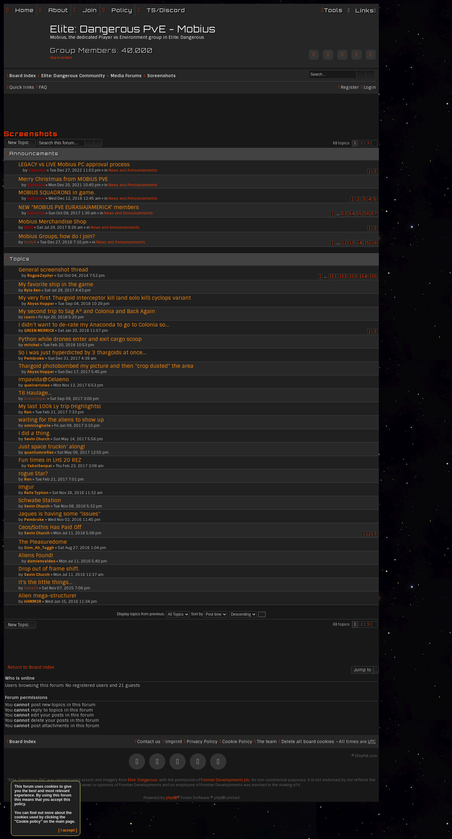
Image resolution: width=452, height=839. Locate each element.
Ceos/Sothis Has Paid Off (49, 527)
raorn (29, 317)
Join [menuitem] (90, 10)
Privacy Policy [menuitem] (202, 741)
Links (364, 10)
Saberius (37, 170)
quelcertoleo (37, 385)
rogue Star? (33, 473)
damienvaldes (41, 561)
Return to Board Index (31, 667)
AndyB (30, 242)
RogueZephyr (40, 275)
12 (344, 243)
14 (359, 243)
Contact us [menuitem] (148, 741)
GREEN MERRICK (39, 330)
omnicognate (37, 425)
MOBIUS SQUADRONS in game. (56, 192)
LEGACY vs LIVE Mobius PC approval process (74, 164)
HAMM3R (32, 601)
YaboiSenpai (39, 465)
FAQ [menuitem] (43, 87)
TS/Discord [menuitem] (166, 10)
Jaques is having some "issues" (59, 513)
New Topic (18, 142)
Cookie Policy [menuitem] (237, 741)
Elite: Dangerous (142, 779)
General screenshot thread (53, 269)
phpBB (171, 797)
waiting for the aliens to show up (61, 419)
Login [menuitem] (370, 87)
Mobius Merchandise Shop (52, 221)
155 (373, 276)
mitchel (31, 344)
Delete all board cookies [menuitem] (307, 741)
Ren (28, 412)
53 (344, 213)
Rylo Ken (32, 290)
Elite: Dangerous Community (73, 75)
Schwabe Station (39, 500)
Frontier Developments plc (225, 779)
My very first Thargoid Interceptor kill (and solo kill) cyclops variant (104, 297)
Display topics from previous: (153, 614)
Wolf (28, 227)
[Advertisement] (191, 109)
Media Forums (126, 75)
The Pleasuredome (42, 541)
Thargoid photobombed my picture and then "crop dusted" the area (105, 365)
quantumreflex (38, 452)
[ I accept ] (67, 830)
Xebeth (31, 588)
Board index (22, 75)
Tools (333, 10)
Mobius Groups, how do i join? (56, 236)
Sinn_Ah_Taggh (39, 547)
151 (333, 276)
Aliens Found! (35, 555)
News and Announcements (132, 170)
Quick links (21, 87)
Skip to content (61, 58)
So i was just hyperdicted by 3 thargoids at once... (82, 352)
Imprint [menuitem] (173, 741)
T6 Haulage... (35, 392)
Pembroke (34, 358)
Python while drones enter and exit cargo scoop (80, 339)
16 (374, 243)
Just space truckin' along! (51, 446)
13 (351, 243)
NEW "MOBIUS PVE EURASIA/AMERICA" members (78, 207)
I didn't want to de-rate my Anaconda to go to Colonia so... (93, 324)
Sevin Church (37, 439)
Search (361, 74)
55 (359, 213)
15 (366, 243)
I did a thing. (34, 433)
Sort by (209, 614)
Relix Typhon (36, 492)
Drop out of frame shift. (48, 568)
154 (363, 276)
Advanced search (370, 74)
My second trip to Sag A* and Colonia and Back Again (86, 311)
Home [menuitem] (24, 10)
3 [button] (368, 143)
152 (343, 276)
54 (351, 213)
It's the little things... (45, 582)
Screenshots (161, 75)
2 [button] (361, 143)
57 (374, 213)
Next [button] (375, 143)
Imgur (26, 486)
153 (353, 276)
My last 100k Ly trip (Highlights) (59, 406)
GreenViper (35, 398)
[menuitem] (53, 10)
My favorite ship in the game (55, 284)
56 (366, 213)
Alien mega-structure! (47, 595)
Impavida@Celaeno (43, 379)
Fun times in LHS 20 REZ (49, 460)
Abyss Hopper (40, 303)
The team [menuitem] (267, 741)
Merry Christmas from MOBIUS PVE (63, 179)
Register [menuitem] (350, 87)
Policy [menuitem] (122, 10)
